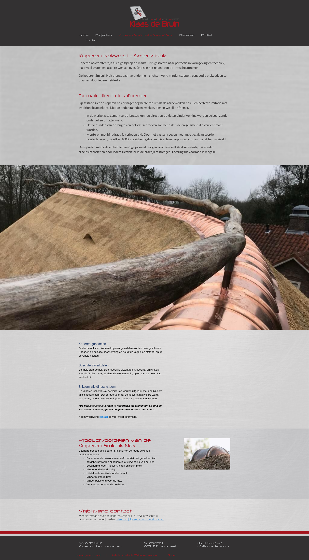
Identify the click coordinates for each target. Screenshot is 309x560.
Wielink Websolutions (145, 555)
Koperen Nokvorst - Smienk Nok (145, 35)
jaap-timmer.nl (93, 555)
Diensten (186, 35)
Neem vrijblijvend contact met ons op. (140, 519)
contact (103, 416)
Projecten (103, 35)
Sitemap (172, 555)
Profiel (206, 35)
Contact (92, 41)
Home (83, 35)
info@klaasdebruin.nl (213, 546)
